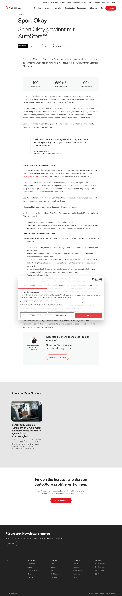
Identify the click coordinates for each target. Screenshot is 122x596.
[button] (111, 2)
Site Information (111, 593)
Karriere (83, 2)
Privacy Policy (93, 593)
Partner (69, 2)
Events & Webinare (94, 2)
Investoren (76, 2)
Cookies (101, 593)
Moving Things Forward (50, 2)
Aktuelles (62, 2)
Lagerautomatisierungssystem (35, 176)
